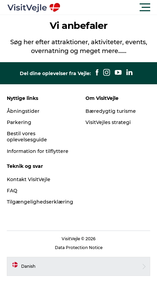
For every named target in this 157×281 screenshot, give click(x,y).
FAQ (12, 191)
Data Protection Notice (79, 247)
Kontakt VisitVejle (28, 179)
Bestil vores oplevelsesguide (27, 136)
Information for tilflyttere (37, 151)
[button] (109, 7)
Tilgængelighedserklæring (40, 202)
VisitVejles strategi (108, 122)
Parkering (19, 122)
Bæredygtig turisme (110, 111)
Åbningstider (23, 111)
